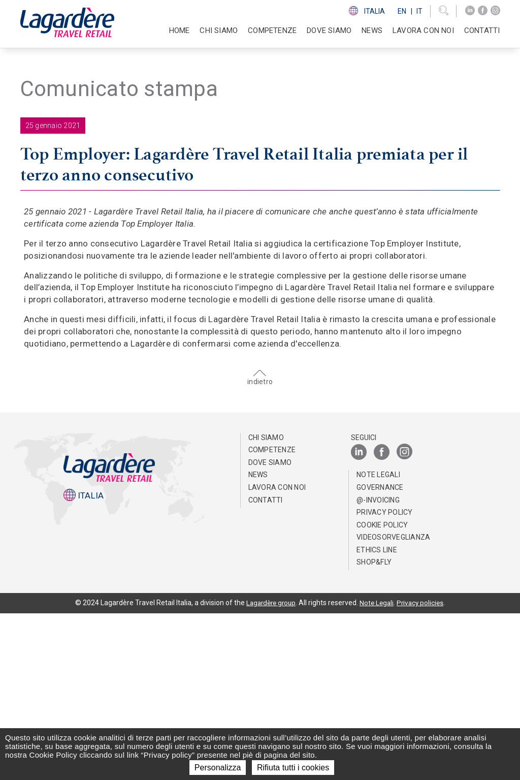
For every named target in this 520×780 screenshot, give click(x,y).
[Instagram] (495, 11)
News (372, 30)
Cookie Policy (382, 692)
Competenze (272, 616)
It (419, 11)
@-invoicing (378, 667)
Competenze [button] (272, 30)
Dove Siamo (329, 30)
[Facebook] (483, 11)
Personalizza (217, 767)
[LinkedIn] (470, 11)
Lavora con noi (277, 654)
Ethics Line (376, 716)
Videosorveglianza (393, 704)
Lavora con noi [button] (423, 30)
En (402, 11)
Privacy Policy (384, 679)
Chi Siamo (266, 604)
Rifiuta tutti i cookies (293, 767)
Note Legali (378, 642)
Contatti (482, 30)
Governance (380, 654)
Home (179, 30)
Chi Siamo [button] (219, 30)
